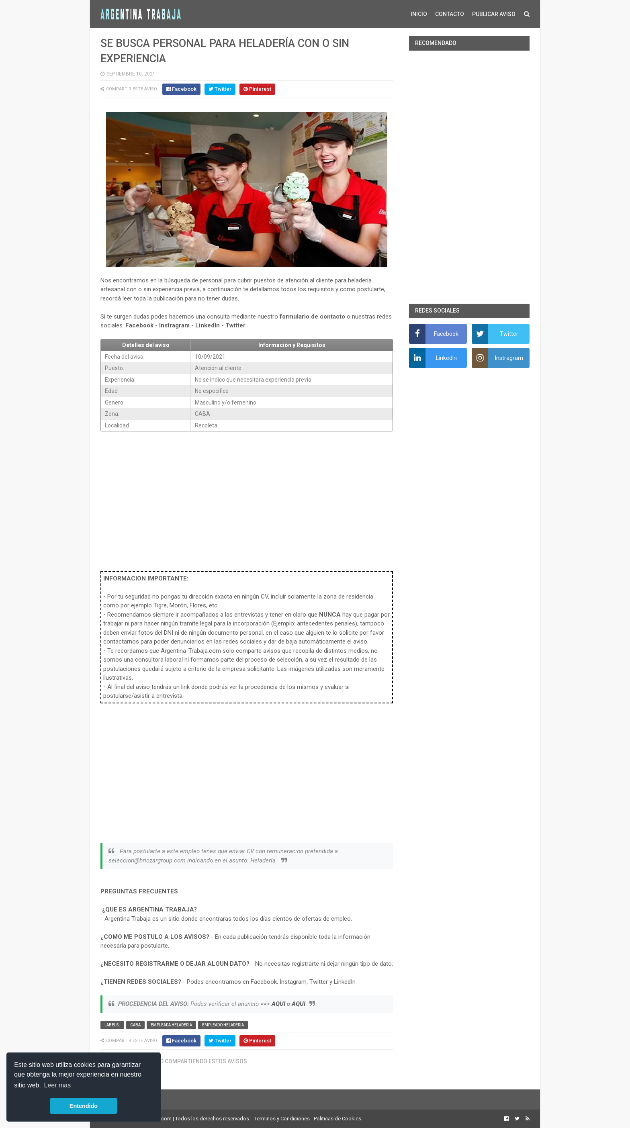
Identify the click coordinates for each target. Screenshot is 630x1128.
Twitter (235, 325)
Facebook (139, 325)
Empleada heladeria (171, 1025)
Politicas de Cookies (337, 1119)
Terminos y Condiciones (282, 1119)
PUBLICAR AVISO (493, 14)
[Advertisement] (246, 497)
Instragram (174, 325)
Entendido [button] (84, 1106)
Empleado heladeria (223, 1025)
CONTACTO (449, 14)
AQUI (278, 1003)
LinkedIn (207, 325)
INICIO (419, 14)
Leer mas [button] (57, 1085)
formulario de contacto (312, 316)
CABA (135, 1025)
